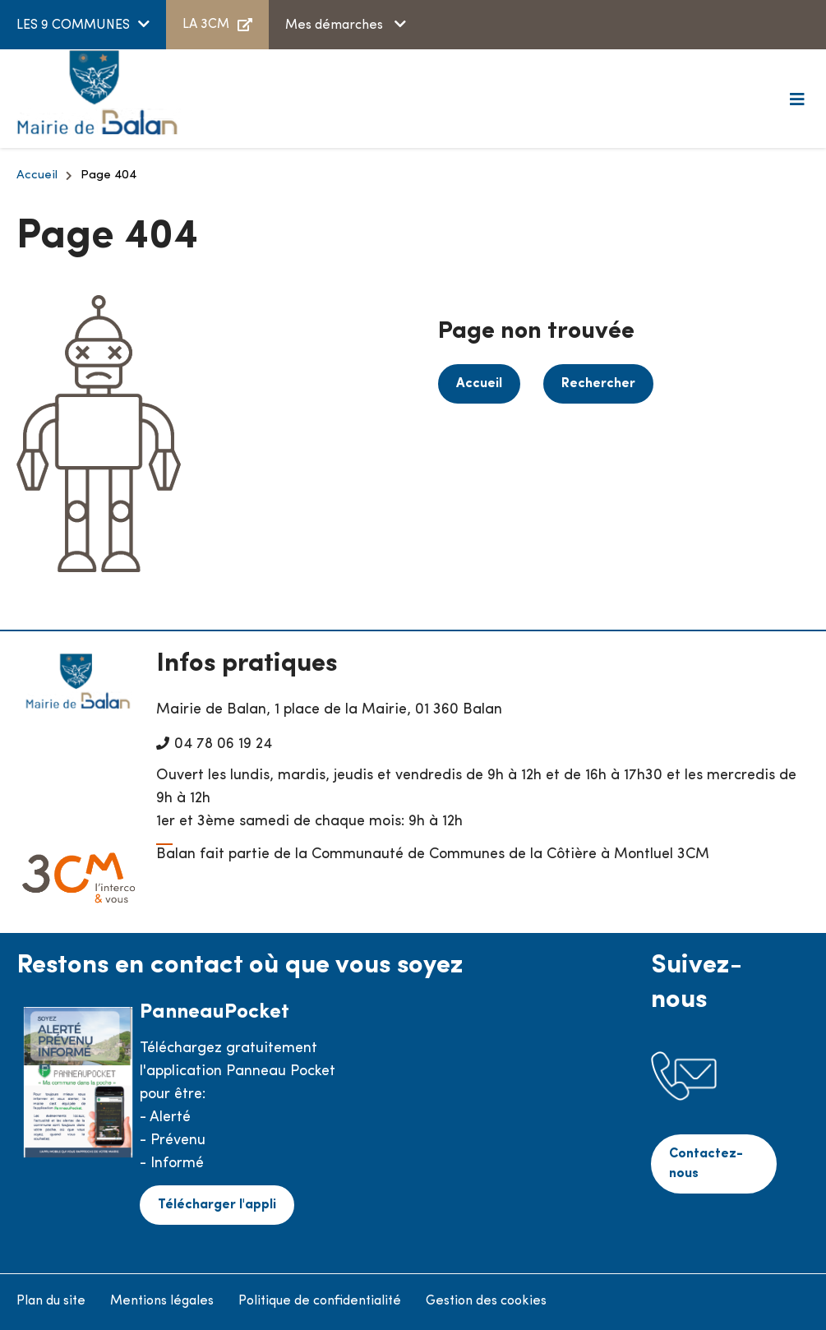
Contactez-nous (706, 1164)
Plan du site (50, 1301)
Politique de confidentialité (319, 1301)
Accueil (37, 175)
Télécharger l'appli (217, 1205)
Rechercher (598, 383)
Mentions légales (162, 1301)
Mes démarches (335, 25)
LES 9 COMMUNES (73, 25)
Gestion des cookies (486, 1301)
